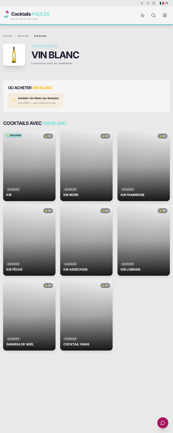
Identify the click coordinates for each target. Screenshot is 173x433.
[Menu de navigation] (165, 15)
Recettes (23, 36)
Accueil (8, 36)
